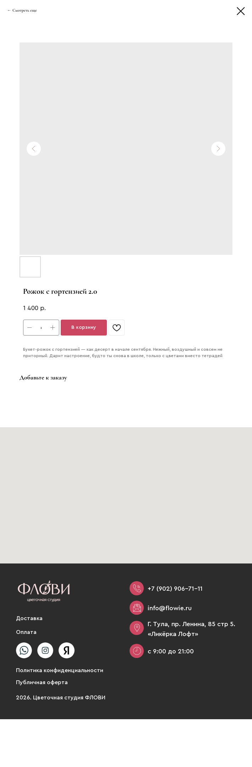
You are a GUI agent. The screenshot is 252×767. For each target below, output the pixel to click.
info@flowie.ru (170, 608)
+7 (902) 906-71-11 (175, 588)
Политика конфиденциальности (59, 670)
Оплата (26, 632)
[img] (24, 650)
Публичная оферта (42, 682)
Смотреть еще (24, 10)
